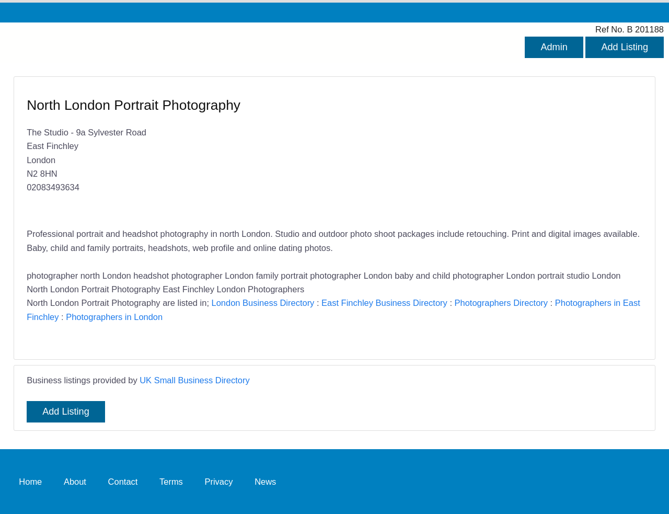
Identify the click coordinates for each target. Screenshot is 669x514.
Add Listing (624, 47)
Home (30, 481)
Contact (123, 481)
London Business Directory (263, 302)
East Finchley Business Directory (384, 302)
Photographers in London (114, 317)
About (75, 481)
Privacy (218, 481)
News (265, 481)
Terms (171, 481)
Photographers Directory (501, 302)
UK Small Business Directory (195, 380)
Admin (553, 47)
